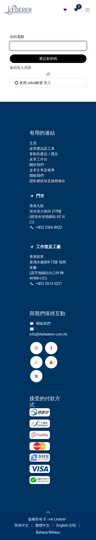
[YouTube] (51, 362)
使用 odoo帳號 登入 (33, 83)
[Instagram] (36, 348)
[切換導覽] (87, 10)
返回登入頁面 (20, 68)
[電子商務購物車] (64, 9)
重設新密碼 (48, 59)
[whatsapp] (36, 362)
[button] (48, 512)
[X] (36, 376)
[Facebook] (51, 348)
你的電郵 (17, 37)
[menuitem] (21, 525)
